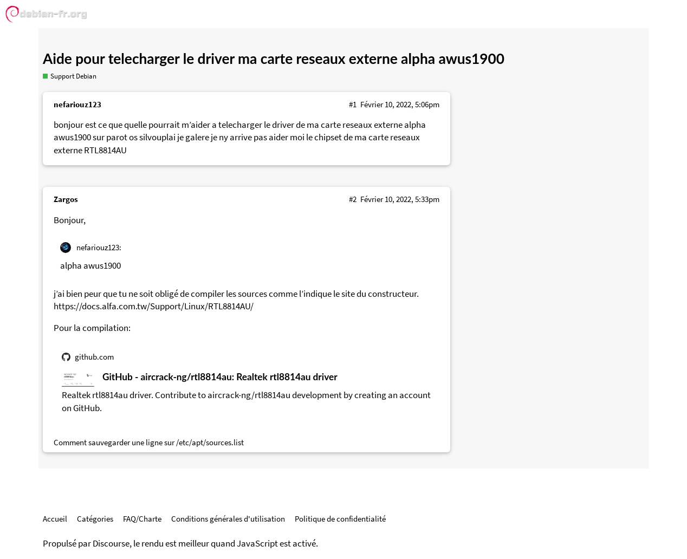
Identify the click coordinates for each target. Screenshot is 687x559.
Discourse (111, 543)
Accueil (55, 519)
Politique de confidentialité (340, 519)
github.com (94, 357)
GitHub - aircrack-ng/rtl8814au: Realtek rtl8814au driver (220, 376)
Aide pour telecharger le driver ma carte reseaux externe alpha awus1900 (273, 58)
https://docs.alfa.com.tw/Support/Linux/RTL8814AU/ (154, 306)
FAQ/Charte (142, 519)
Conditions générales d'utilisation (228, 519)
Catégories (95, 519)
